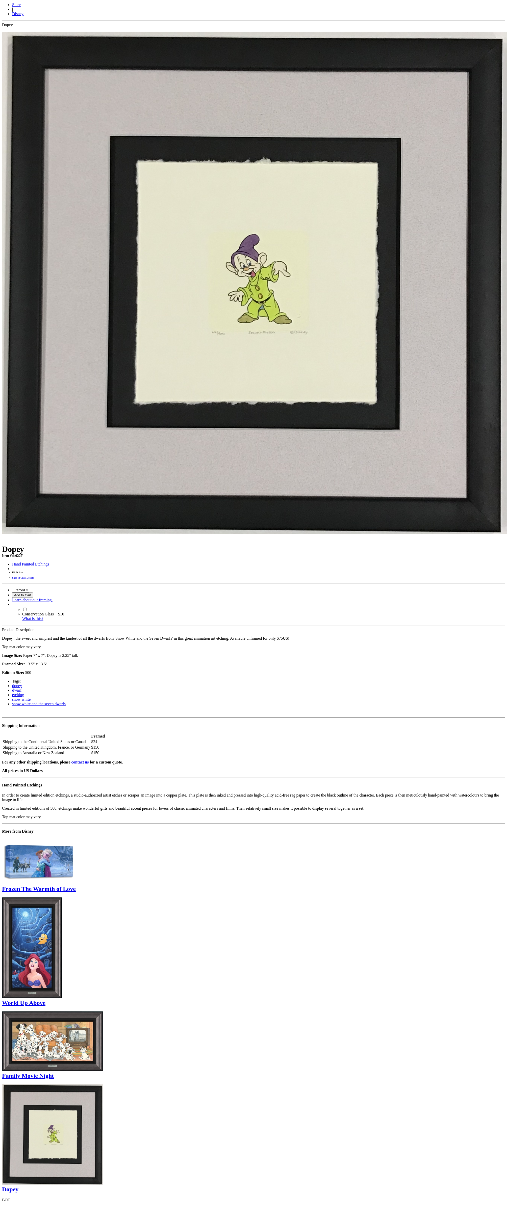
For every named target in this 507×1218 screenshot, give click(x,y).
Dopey (10, 1189)
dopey (17, 686)
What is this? (32, 618)
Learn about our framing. (32, 600)
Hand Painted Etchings (30, 564)
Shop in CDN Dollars (23, 577)
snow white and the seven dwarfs (39, 704)
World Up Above (23, 1003)
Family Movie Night (28, 1075)
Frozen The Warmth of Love (39, 889)
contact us (80, 762)
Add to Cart (22, 595)
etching (18, 695)
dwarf (16, 690)
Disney (17, 14)
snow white (21, 699)
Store (16, 5)
